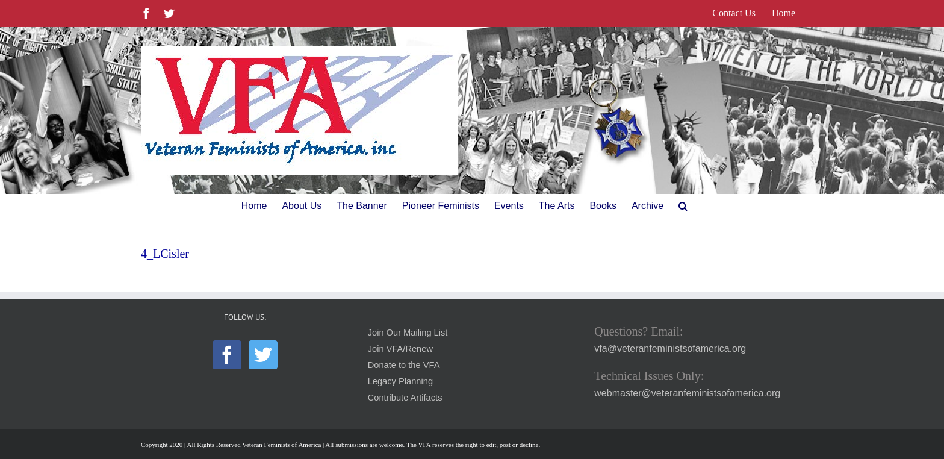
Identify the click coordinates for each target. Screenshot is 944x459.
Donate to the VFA (404, 365)
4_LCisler (165, 253)
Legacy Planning (400, 381)
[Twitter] (263, 354)
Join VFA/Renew (400, 349)
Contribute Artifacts (405, 397)
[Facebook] (227, 354)
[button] (683, 206)
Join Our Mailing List (408, 332)
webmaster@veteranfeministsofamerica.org (687, 393)
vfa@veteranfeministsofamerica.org (670, 348)
